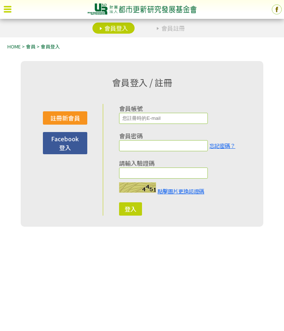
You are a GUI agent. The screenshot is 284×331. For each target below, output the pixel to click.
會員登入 (116, 28)
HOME (14, 46)
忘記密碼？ (222, 145)
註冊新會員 (65, 118)
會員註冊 (173, 28)
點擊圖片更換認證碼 (181, 191)
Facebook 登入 (65, 143)
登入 (130, 209)
